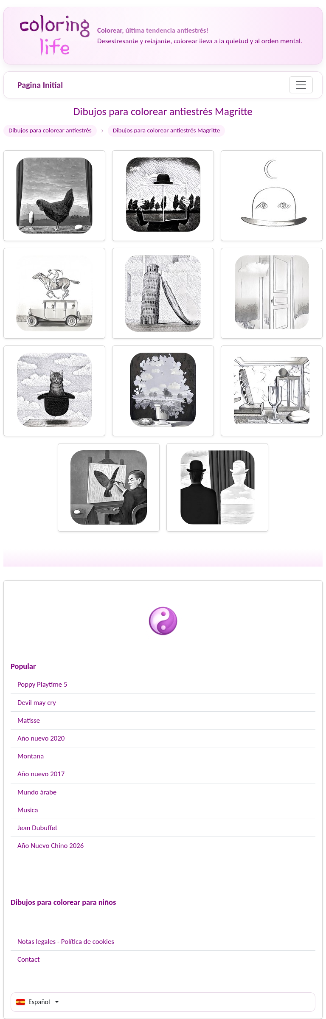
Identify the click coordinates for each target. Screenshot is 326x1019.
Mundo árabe (36, 792)
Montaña (30, 756)
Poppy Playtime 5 (42, 684)
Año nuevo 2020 (41, 738)
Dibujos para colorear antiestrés (50, 130)
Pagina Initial (40, 85)
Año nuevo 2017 (41, 773)
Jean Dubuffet (37, 827)
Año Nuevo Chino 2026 (50, 845)
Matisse (28, 720)
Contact (28, 959)
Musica (27, 810)
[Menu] (301, 84)
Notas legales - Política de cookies (65, 941)
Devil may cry (36, 702)
